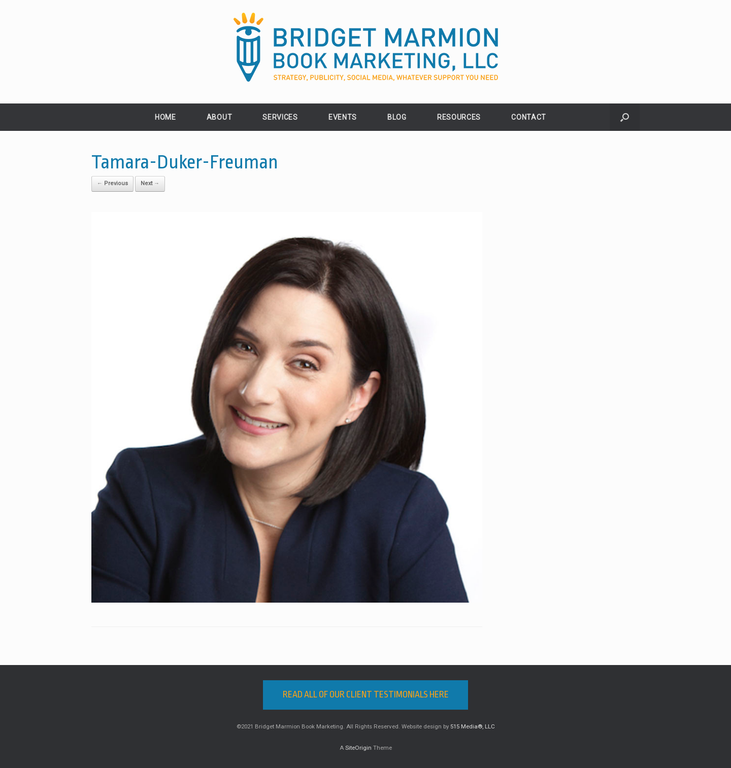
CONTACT (528, 117)
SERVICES (280, 117)
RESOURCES (459, 117)
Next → (150, 183)
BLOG (397, 117)
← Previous (112, 183)
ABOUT (219, 117)
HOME (165, 117)
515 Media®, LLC (472, 726)
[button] (625, 117)
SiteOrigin (358, 747)
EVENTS (342, 117)
